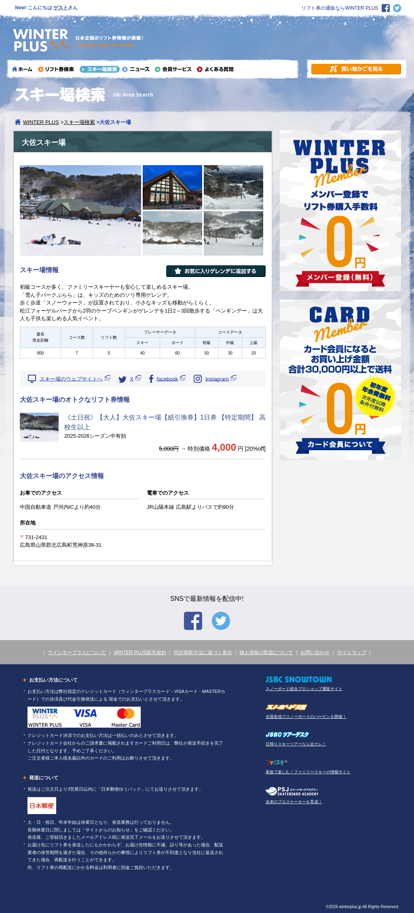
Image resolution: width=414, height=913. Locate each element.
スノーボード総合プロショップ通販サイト (304, 688)
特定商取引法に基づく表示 (203, 652)
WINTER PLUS (41, 122)
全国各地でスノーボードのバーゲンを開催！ (306, 716)
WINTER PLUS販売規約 (140, 652)
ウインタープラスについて (77, 652)
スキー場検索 (79, 122)
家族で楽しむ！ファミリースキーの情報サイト (308, 772)
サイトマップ (351, 652)
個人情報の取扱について (266, 652)
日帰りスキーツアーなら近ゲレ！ (296, 744)
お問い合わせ (315, 652)
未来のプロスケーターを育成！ (294, 802)
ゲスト (60, 7)
